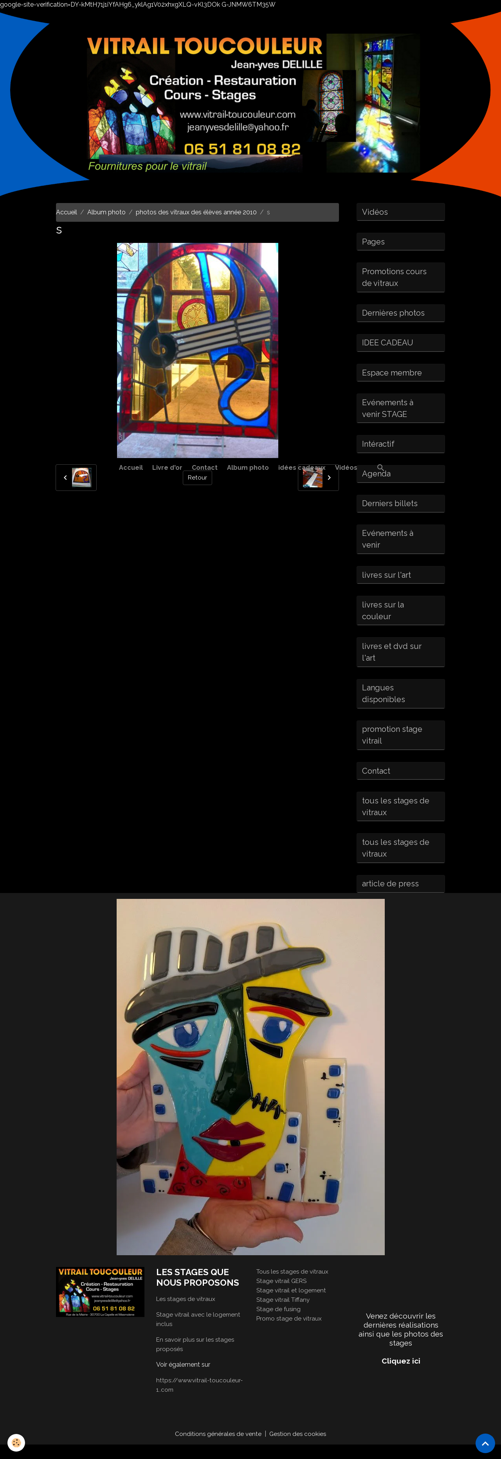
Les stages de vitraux (187, 1313)
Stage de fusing (279, 1323)
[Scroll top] (485, 1443)
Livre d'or (167, 467)
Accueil (131, 467)
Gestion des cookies (298, 1448)
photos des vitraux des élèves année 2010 (196, 212)
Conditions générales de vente (217, 1448)
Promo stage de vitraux (290, 1332)
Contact (205, 467)
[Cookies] (16, 1443)
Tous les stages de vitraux (293, 1285)
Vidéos (346, 467)
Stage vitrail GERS (282, 1295)
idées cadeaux (302, 467)
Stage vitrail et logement (292, 1304)
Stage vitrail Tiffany (284, 1313)
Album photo (248, 467)
